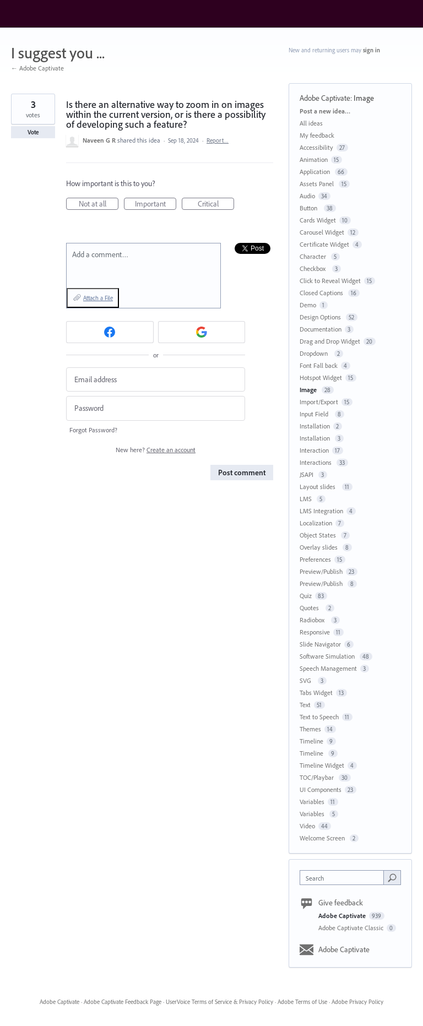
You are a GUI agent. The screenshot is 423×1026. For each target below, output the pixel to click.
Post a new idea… (325, 111)
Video (307, 826)
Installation (315, 426)
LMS (306, 499)
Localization (316, 523)
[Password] (155, 408)
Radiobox (314, 620)
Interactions (316, 462)
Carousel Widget (322, 232)
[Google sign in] (202, 332)
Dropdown (315, 353)
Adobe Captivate (325, 98)
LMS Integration (321, 511)
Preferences (315, 559)
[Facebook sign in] (110, 332)
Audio (307, 196)
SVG (307, 680)
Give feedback (340, 903)
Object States (319, 535)
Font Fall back (319, 365)
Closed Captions (322, 293)
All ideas (311, 123)
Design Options (321, 317)
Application (316, 171)
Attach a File (98, 298)
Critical (216, 204)
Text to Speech (319, 717)
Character (314, 256)
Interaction (314, 450)
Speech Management (328, 668)
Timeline (311, 741)
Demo (308, 305)
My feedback (317, 135)
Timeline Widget (322, 765)
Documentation (320, 329)
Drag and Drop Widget (330, 341)
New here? (156, 450)
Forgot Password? (93, 430)
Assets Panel (317, 184)
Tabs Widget (316, 692)
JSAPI (307, 474)
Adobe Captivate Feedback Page (122, 1002)
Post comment (241, 472)
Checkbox (314, 268)
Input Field (316, 414)
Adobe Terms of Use (302, 1002)
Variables (312, 801)
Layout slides (319, 486)
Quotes (311, 608)
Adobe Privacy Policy (357, 1002)
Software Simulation (328, 656)
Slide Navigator (320, 644)
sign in (371, 50)
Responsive (315, 632)
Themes (310, 729)
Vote (33, 132)
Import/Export (319, 402)
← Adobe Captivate (37, 68)
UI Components (320, 789)
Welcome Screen (323, 838)
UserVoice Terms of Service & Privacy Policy (219, 1002)
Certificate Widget (324, 244)
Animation (314, 159)
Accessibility (316, 147)
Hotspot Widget (321, 377)
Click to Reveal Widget (330, 280)
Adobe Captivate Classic (351, 928)
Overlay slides (319, 547)
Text (305, 705)
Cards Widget (318, 220)
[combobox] (344, 877)
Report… (218, 140)
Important (156, 204)
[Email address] (155, 379)
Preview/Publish (321, 571)
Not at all (99, 204)
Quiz (306, 595)
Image (365, 98)
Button (310, 208)
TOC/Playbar (317, 777)
